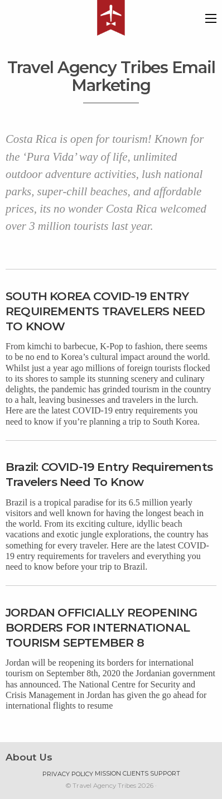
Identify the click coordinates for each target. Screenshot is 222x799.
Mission (108, 773)
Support (165, 773)
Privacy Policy (67, 774)
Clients (135, 773)
